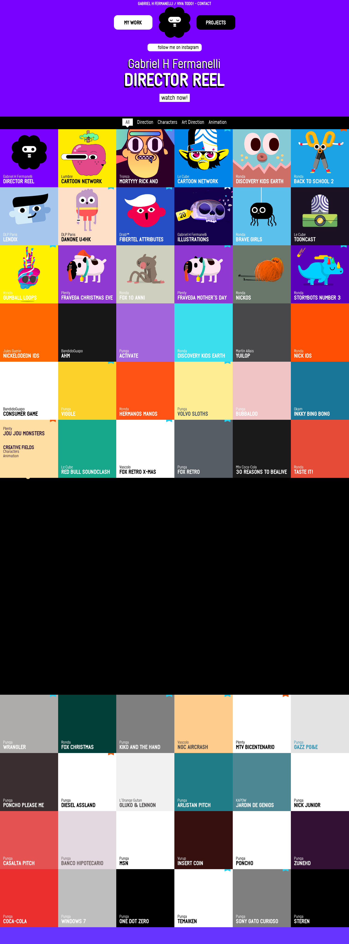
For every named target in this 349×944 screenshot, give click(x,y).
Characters (167, 122)
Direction (145, 122)
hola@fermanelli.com (174, 913)
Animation (218, 122)
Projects (216, 22)
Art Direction (193, 122)
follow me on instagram (178, 47)
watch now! (174, 97)
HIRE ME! (175, 901)
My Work (133, 22)
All (128, 122)
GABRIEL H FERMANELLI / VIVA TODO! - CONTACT (174, 3)
